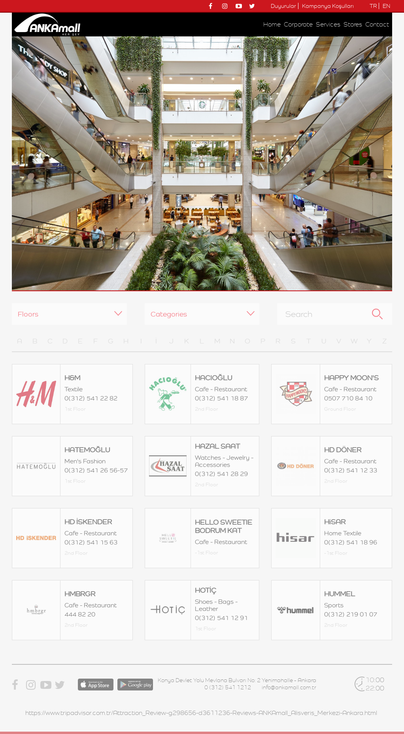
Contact (377, 24)
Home (272, 24)
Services (328, 24)
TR (373, 6)
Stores (353, 24)
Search (377, 314)
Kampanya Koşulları (328, 6)
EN (386, 6)
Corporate (298, 24)
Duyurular (283, 6)
